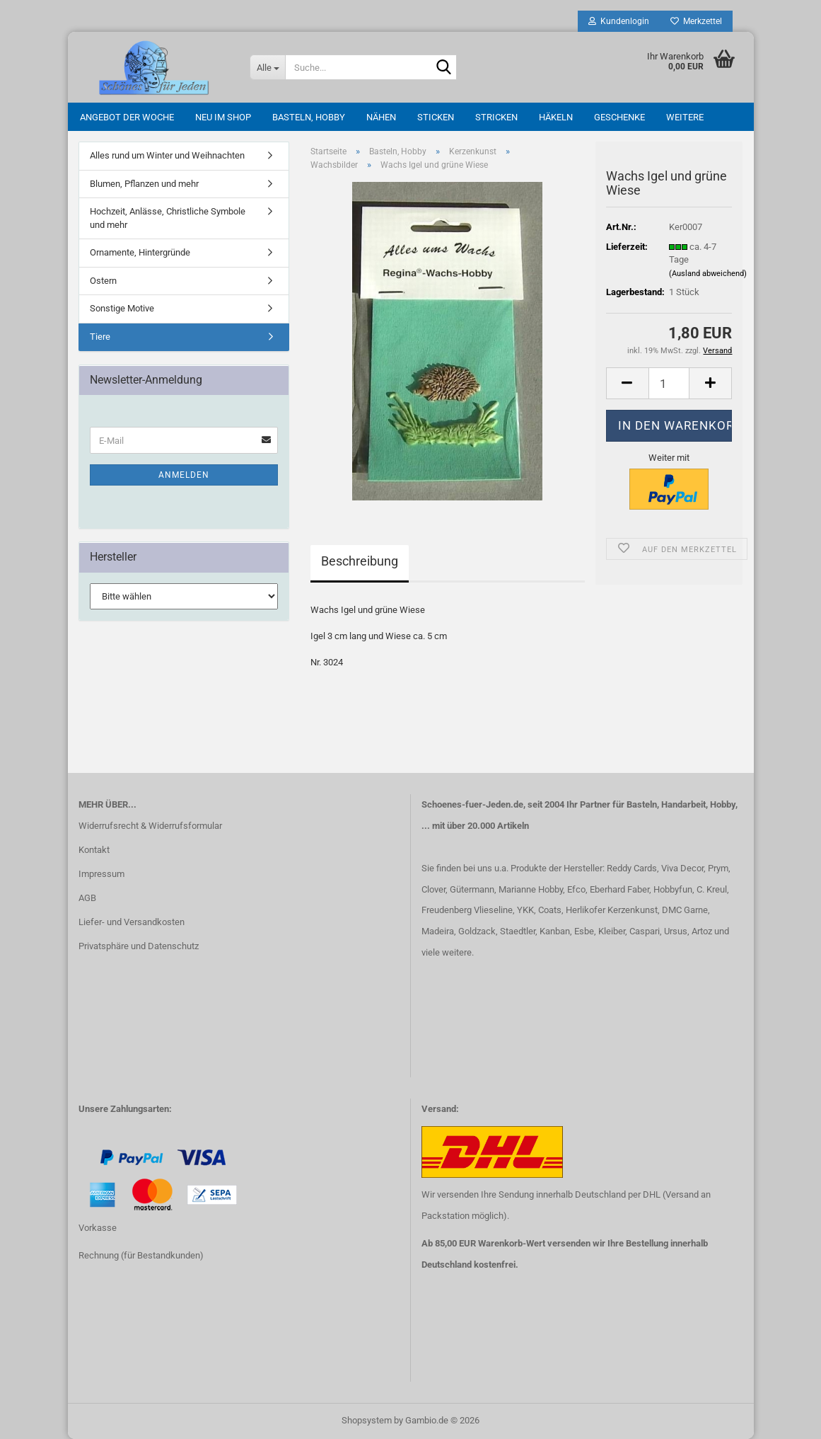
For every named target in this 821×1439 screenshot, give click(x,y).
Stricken (496, 117)
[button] (627, 383)
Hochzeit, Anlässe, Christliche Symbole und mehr (167, 218)
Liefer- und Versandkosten (131, 922)
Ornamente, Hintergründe (140, 252)
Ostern (103, 280)
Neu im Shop (223, 117)
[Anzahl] (669, 383)
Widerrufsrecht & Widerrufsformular (150, 825)
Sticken (435, 117)
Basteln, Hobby (308, 117)
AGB (87, 898)
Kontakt (94, 849)
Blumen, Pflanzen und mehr (144, 183)
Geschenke (619, 117)
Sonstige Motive (122, 308)
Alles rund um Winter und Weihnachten (167, 155)
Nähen (381, 117)
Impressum (101, 873)
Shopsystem (367, 1420)
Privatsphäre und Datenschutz (138, 946)
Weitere (685, 117)
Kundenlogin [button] (618, 21)
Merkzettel (696, 21)
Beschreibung (359, 561)
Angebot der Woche (127, 117)
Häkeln (556, 117)
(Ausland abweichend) (708, 273)
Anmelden (183, 475)
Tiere (100, 336)
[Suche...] (267, 67)
